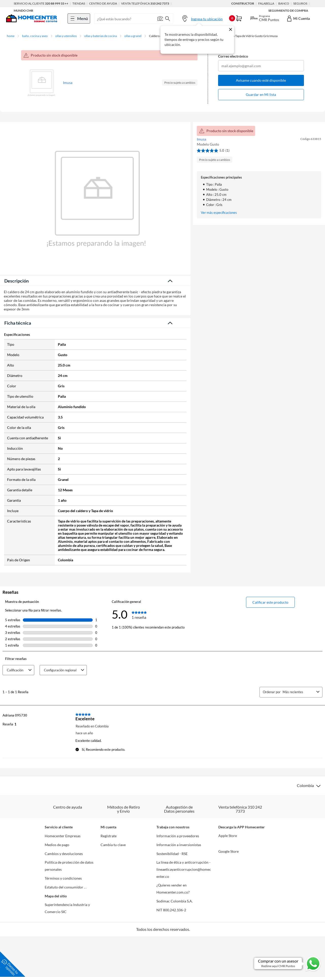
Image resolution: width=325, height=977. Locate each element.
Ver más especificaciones (219, 212)
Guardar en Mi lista (261, 94)
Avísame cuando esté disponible (261, 80)
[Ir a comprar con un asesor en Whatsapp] (287, 963)
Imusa (67, 82)
